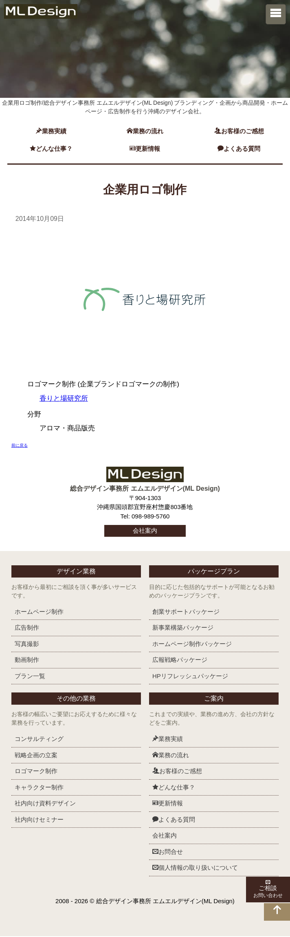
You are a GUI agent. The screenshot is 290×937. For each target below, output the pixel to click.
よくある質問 (239, 148)
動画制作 (27, 660)
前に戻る (19, 446)
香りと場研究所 (64, 399)
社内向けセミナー (39, 819)
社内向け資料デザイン (45, 803)
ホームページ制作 (39, 611)
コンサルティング (39, 739)
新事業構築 (182, 628)
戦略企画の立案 (36, 755)
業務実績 (51, 131)
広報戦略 (179, 660)
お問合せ (167, 852)
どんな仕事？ (51, 148)
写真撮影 (27, 644)
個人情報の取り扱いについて (195, 868)
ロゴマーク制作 (36, 771)
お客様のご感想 (239, 131)
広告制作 (27, 628)
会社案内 (145, 531)
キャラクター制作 (39, 787)
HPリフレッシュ (190, 676)
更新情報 (145, 148)
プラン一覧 (30, 676)
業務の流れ (145, 131)
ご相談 (273, 888)
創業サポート (186, 611)
